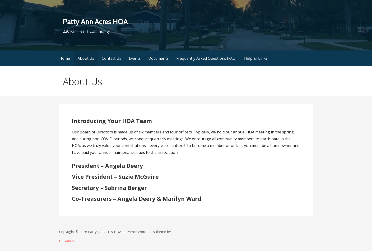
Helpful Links (256, 58)
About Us (86, 58)
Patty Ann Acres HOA (95, 21)
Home (64, 58)
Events (135, 58)
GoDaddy (66, 240)
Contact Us (111, 58)
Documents (158, 58)
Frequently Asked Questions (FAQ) (206, 58)
